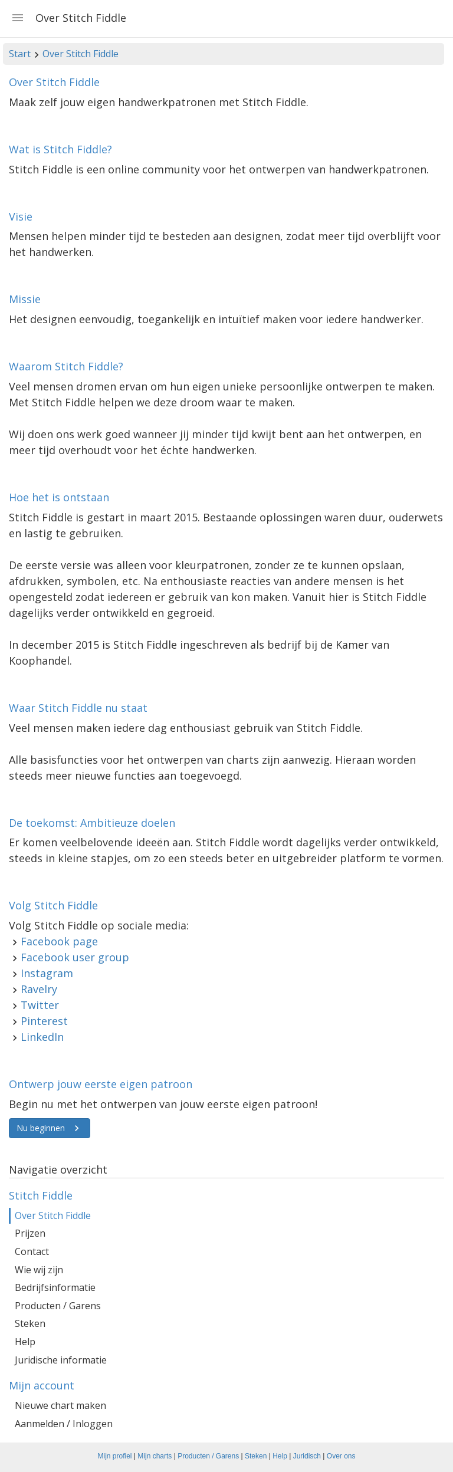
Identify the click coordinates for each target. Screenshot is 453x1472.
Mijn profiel (115, 1456)
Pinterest (44, 1021)
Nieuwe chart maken (60, 1405)
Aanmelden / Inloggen (64, 1423)
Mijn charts (154, 1456)
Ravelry (39, 989)
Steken (30, 1323)
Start (20, 53)
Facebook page (59, 941)
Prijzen (30, 1233)
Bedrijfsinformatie (55, 1287)
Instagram (47, 973)
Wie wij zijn (39, 1269)
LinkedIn (42, 1037)
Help (25, 1341)
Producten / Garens (58, 1305)
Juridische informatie (61, 1359)
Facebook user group (75, 957)
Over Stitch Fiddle (80, 53)
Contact (32, 1251)
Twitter (40, 1005)
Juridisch (307, 1456)
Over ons (341, 1456)
